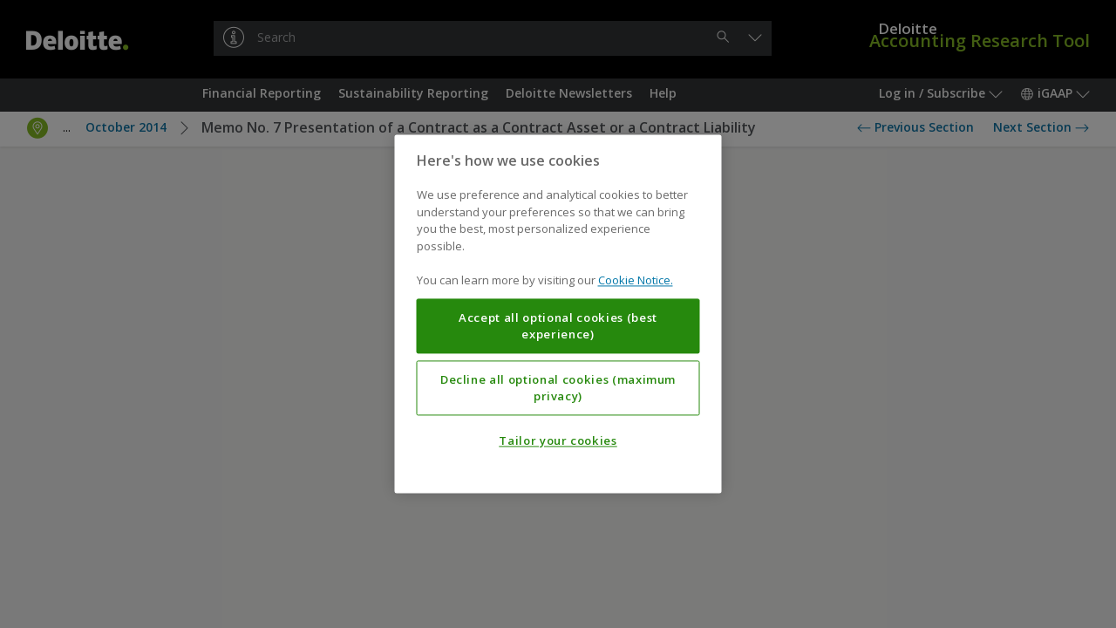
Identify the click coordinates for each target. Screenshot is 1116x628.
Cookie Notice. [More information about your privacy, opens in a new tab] (635, 281)
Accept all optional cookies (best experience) (558, 326)
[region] (558, 313)
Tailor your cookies (557, 441)
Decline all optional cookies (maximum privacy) (558, 388)
